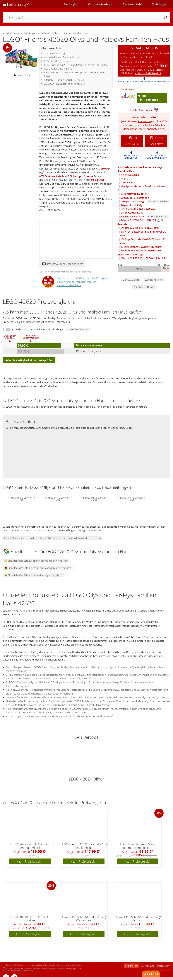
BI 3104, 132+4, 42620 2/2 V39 (132, 499)
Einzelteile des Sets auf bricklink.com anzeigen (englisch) (36, 560)
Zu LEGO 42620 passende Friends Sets (64, 83)
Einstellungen (159, 4)
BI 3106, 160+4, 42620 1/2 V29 (21, 499)
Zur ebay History (154, 279)
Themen (133, 4)
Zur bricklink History (144, 287)
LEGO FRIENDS (62, 134)
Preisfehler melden (78, 329)
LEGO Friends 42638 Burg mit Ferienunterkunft (29, 846)
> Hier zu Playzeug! (87, 351)
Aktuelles (100, 4)
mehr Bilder (21, 75)
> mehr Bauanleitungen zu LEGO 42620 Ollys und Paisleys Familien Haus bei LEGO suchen (52, 538)
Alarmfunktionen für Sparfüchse (61, 57)
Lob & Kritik (151, 974)
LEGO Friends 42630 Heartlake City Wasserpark (84, 918)
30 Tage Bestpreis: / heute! (141, 246)
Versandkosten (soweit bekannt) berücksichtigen (37, 329)
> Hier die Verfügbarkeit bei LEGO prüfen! (28, 360)
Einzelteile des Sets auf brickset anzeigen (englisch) (33, 575)
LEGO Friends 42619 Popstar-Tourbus (29, 918)
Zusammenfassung (54, 53)
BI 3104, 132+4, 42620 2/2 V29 (58, 499)
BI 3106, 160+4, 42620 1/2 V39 (95, 499)
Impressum (163, 965)
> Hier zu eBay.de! (88, 345)
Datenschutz (147, 965)
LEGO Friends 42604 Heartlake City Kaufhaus (137, 918)
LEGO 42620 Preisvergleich (58, 61)
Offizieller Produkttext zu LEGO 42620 (64, 80)
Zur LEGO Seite (131, 279)
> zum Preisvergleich (29, 861)
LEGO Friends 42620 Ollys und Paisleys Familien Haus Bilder (76, 65)
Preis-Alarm (144, 121)
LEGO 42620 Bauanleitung (58, 68)
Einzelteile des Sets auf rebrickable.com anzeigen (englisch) (37, 568)
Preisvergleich (71, 4)
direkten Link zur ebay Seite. (116, 427)
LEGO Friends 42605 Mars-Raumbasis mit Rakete (137, 846)
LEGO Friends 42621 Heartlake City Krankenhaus (84, 846)
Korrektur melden (158, 201)
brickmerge (131, 965)
